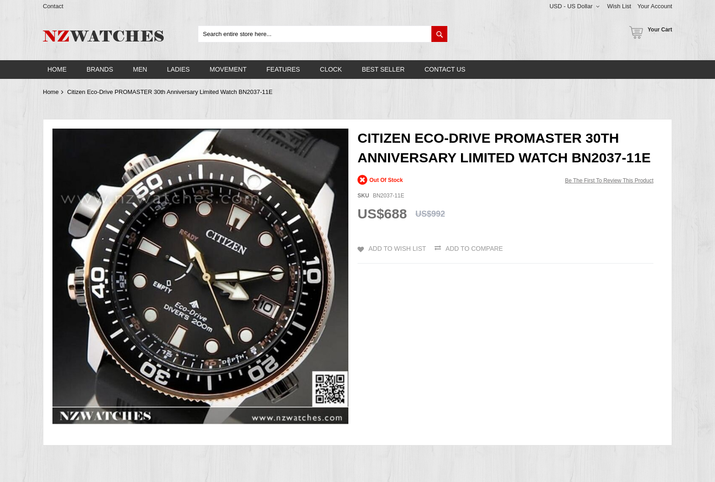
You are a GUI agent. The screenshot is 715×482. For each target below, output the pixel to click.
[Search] (439, 34)
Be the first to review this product (609, 180)
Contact (53, 6)
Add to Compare (474, 248)
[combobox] (322, 34)
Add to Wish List (397, 248)
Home (51, 91)
